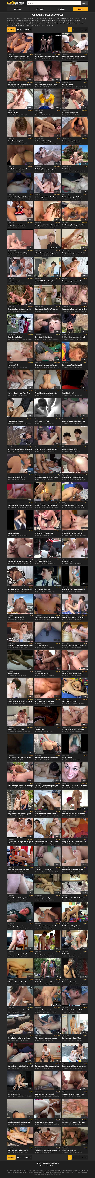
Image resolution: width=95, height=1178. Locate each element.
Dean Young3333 (13, 365)
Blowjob (77, 59)
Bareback (51, 59)
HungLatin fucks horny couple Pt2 (72, 533)
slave (78, 21)
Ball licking (72, 255)
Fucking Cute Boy (13, 113)
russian (51, 25)
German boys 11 (67, 561)
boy (75, 23)
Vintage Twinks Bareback (42, 589)
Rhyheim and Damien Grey (43, 141)
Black (56, 143)
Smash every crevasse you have (44, 701)
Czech (50, 619)
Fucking (17, 591)
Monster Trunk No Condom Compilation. (20, 505)
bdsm (19, 21)
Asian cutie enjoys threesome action (46, 1038)
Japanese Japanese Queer (69, 449)
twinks (26, 21)
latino (57, 18)
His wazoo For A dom (14, 1094)
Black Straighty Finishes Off (43, 561)
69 (37, 507)
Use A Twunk (38, 113)
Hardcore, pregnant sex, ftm (16, 729)
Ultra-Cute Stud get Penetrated (44, 1094)
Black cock (52, 171)
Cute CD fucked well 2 (68, 393)
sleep (25, 23)
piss (57, 21)
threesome (12, 23)
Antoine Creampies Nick (42, 673)
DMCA (51, 1166)
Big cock (17, 87)
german (81, 23)
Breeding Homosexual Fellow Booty (18, 57)
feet (10, 25)
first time (55, 23)
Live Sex (80, 9)
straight (50, 21)
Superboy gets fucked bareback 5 (72, 365)
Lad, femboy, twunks (14, 281)
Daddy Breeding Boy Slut (15, 141)
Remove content (44, 1166)
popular (11, 29)
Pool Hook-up (66, 169)
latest (19, 29)
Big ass (78, 227)
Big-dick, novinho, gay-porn (16, 421)
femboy (18, 18)
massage (40, 23)
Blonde (24, 311)
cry (45, 25)
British (57, 367)
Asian (70, 59)
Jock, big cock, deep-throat (43, 1010)
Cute (44, 619)
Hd (85, 87)
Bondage (81, 788)
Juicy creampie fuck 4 (41, 645)
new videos (39, 9)
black (47, 23)
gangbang (83, 18)
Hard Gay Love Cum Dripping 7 (44, 870)
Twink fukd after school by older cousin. (19, 982)
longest (27, 29)
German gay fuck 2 (13, 533)
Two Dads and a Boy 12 (42, 421)
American (46, 311)
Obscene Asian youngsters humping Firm (20, 589)
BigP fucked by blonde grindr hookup (73, 225)
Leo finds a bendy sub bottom (71, 141)
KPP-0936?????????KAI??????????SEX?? (20, 701)
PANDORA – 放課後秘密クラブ (17, 477)
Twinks (53, 227)
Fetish (21, 563)
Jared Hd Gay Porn (67, 85)
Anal (18, 59)
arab (37, 21)
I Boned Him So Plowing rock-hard (45, 926)
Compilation (74, 872)
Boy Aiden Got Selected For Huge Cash (46, 57)
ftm (40, 25)
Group (76, 311)
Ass (23, 255)
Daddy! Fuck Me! (67, 758)
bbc (70, 18)
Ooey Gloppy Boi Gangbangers (44, 337)
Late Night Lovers (40, 729)
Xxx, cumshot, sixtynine (69, 701)
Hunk (23, 283)
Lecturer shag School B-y (42, 898)
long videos (61, 9)
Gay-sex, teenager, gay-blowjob (71, 281)
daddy (51, 18)
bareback (71, 21)
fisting (32, 23)
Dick (23, 59)
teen (25, 18)
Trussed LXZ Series (13, 673)
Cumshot (78, 171)
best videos (18, 9)
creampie (12, 21)
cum (43, 21)
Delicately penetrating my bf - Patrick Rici (74, 645)
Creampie (51, 451)
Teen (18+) (28, 423)
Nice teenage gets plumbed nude (72, 197)
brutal (34, 25)
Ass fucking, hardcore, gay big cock (45, 169)
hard (69, 23)
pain (19, 23)
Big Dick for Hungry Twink (70, 113)
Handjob (83, 311)
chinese (27, 25)
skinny (63, 21)
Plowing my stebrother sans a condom (73, 589)
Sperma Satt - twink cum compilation (73, 870)
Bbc (51, 143)
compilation (18, 25)
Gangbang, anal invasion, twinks (17, 225)
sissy (75, 18)
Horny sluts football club (15, 337)
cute (32, 21)
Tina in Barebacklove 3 (69, 1150)
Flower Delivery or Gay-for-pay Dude (19, 1038)
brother (63, 23)
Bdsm (51, 367)
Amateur (11, 59)
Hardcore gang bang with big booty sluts (74, 309)
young (44, 18)
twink (31, 18)
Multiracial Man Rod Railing (16, 617)
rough (64, 18)
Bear (77, 535)
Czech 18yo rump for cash (15, 926)
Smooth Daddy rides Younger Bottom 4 (19, 898)
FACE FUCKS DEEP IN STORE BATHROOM (74, 786)
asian (37, 18)
